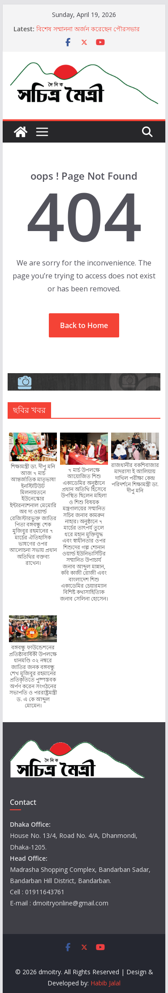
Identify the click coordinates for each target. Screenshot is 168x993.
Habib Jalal (105, 983)
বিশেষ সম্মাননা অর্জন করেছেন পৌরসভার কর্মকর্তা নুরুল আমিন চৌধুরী (88, 33)
